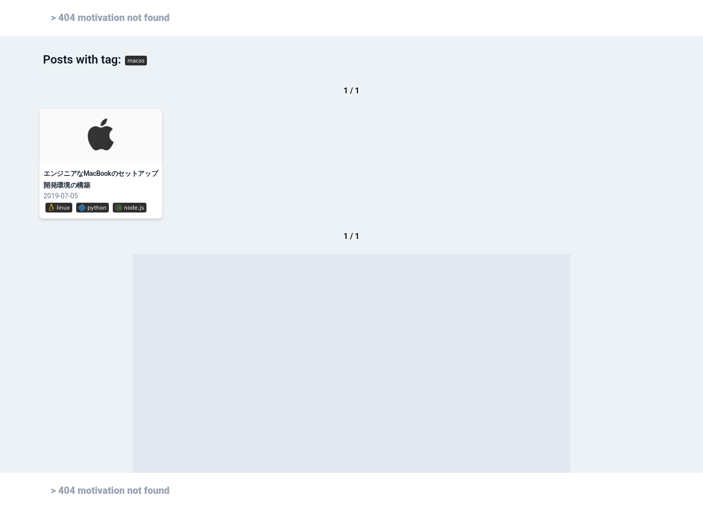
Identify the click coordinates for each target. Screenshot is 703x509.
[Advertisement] (351, 363)
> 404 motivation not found (110, 17)
